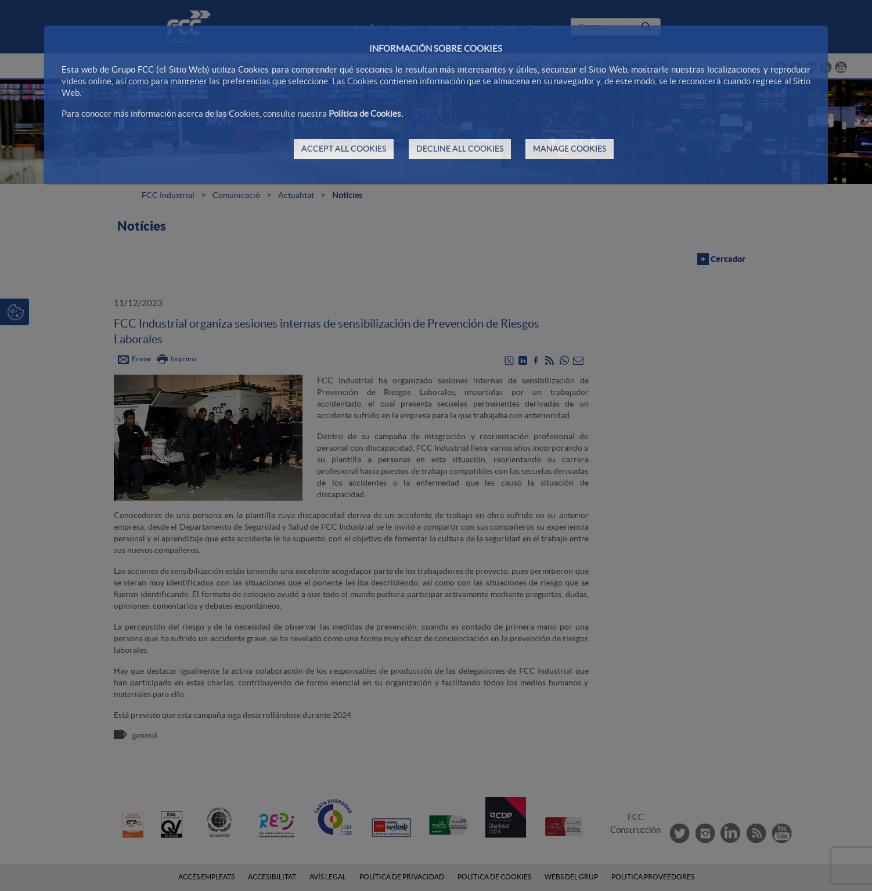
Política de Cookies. (366, 113)
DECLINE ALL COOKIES (459, 148)
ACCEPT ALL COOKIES (343, 148)
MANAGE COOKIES (569, 148)
